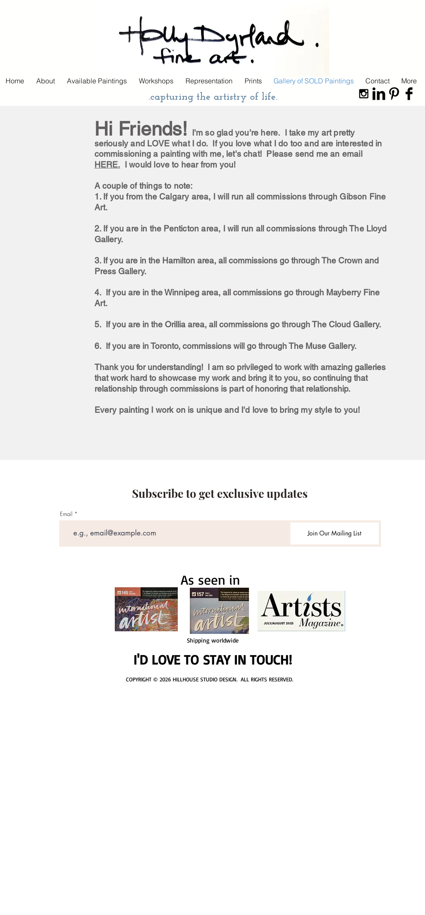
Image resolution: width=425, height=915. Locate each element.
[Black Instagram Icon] (363, 93)
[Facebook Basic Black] (409, 93)
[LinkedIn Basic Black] (378, 93)
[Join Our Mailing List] (334, 533)
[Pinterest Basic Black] (393, 93)
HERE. (107, 164)
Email (66, 514)
